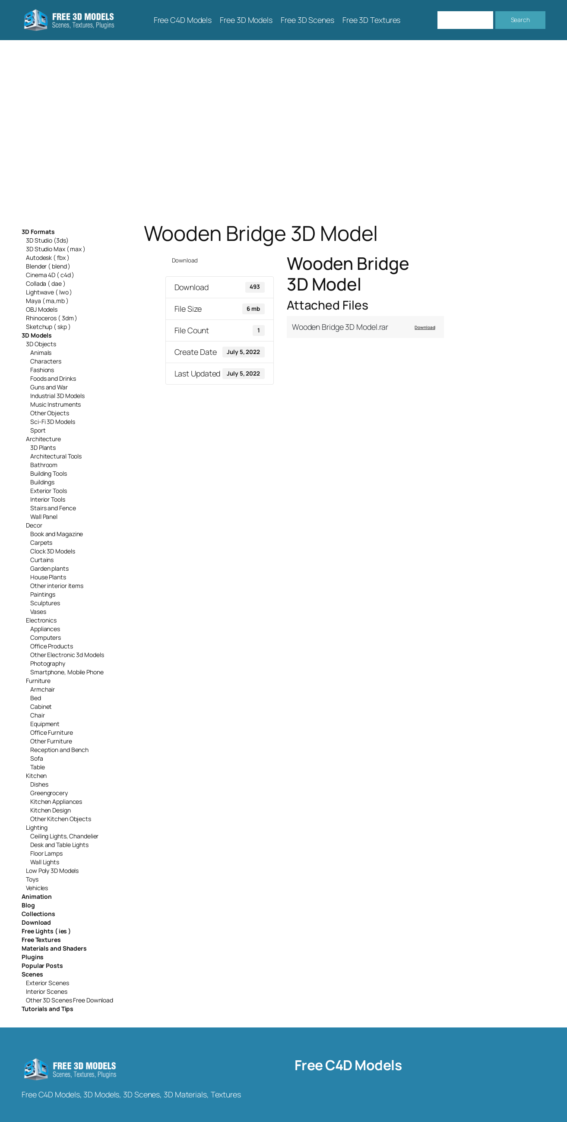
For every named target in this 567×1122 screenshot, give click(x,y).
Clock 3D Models (52, 551)
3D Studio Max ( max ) (56, 249)
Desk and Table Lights (59, 845)
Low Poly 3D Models (52, 870)
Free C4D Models (348, 1065)
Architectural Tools (56, 456)
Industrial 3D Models (57, 396)
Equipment (45, 724)
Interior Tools (47, 499)
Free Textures (41, 940)
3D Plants (43, 447)
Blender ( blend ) (48, 266)
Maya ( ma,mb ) (47, 301)
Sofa (36, 758)
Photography (47, 663)
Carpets (41, 542)
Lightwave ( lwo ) (49, 292)
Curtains (42, 560)
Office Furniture (51, 732)
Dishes (39, 784)
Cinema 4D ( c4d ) (50, 275)
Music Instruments (55, 404)
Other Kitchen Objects (60, 819)
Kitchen (36, 775)
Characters (45, 361)
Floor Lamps (46, 853)
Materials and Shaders (54, 948)
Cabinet (41, 706)
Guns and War (49, 387)
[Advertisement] (284, 130)
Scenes (32, 974)
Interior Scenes (46, 991)
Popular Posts (42, 965)
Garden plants (49, 568)
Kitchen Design (50, 810)
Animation (37, 896)
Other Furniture (51, 741)
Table (37, 767)
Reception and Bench (59, 750)
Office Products (51, 646)
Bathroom (43, 465)
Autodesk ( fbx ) (47, 257)
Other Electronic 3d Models (67, 655)
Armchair (42, 689)
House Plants (48, 577)
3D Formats (38, 232)
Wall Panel (43, 516)
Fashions (42, 370)
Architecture (43, 439)
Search (520, 20)
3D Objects (41, 344)
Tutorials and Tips (47, 1009)
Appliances (45, 629)
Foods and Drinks (53, 378)
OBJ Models (41, 309)
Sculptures (45, 603)
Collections (38, 914)
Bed (35, 698)
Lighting (37, 827)
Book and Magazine (56, 534)
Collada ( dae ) (46, 283)
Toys (32, 879)
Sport (38, 430)
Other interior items (56, 586)
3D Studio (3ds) (47, 240)
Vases (38, 611)
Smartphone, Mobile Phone (67, 672)
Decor (34, 525)
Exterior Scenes (47, 983)
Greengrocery (49, 793)
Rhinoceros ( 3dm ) (51, 318)
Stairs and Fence (53, 508)
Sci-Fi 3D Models (52, 421)
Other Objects (49, 413)
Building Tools (48, 473)
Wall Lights (44, 862)
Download (36, 922)
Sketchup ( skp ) (48, 326)
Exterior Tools (48, 491)
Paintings (42, 594)
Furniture (38, 680)
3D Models (37, 335)
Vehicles (37, 888)
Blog (28, 905)
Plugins (33, 957)
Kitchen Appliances (56, 801)
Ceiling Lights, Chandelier (64, 836)
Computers (45, 637)
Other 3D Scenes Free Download (69, 1000)
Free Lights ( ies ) (46, 931)
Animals (40, 352)
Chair (37, 715)
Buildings (42, 482)
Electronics (41, 620)
